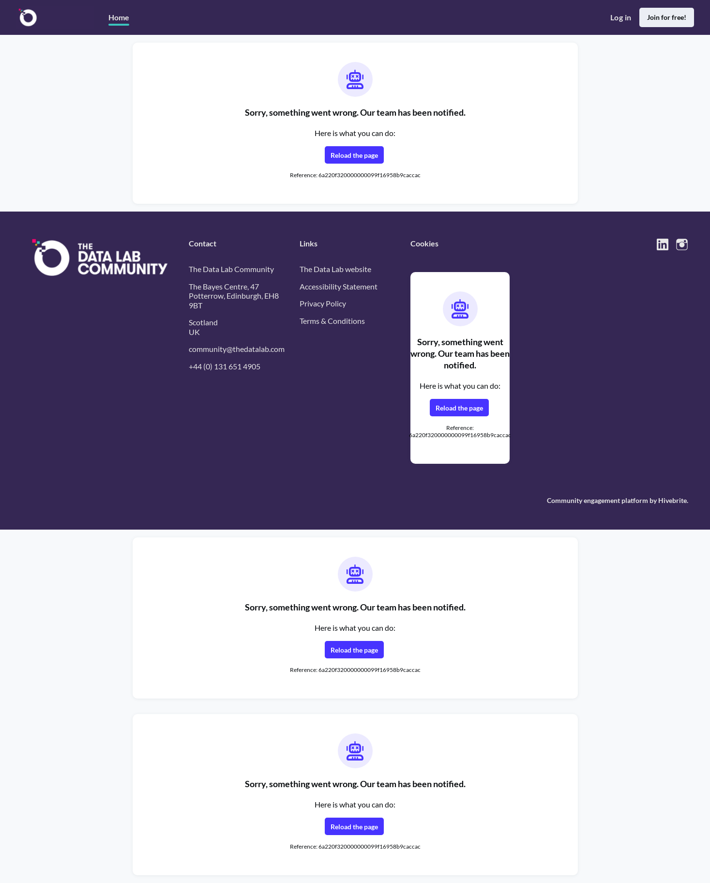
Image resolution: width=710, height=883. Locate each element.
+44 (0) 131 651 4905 (224, 366)
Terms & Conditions (332, 320)
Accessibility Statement (339, 286)
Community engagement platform (597, 500)
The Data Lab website (335, 269)
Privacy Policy (323, 303)
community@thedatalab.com (237, 348)
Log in (620, 17)
